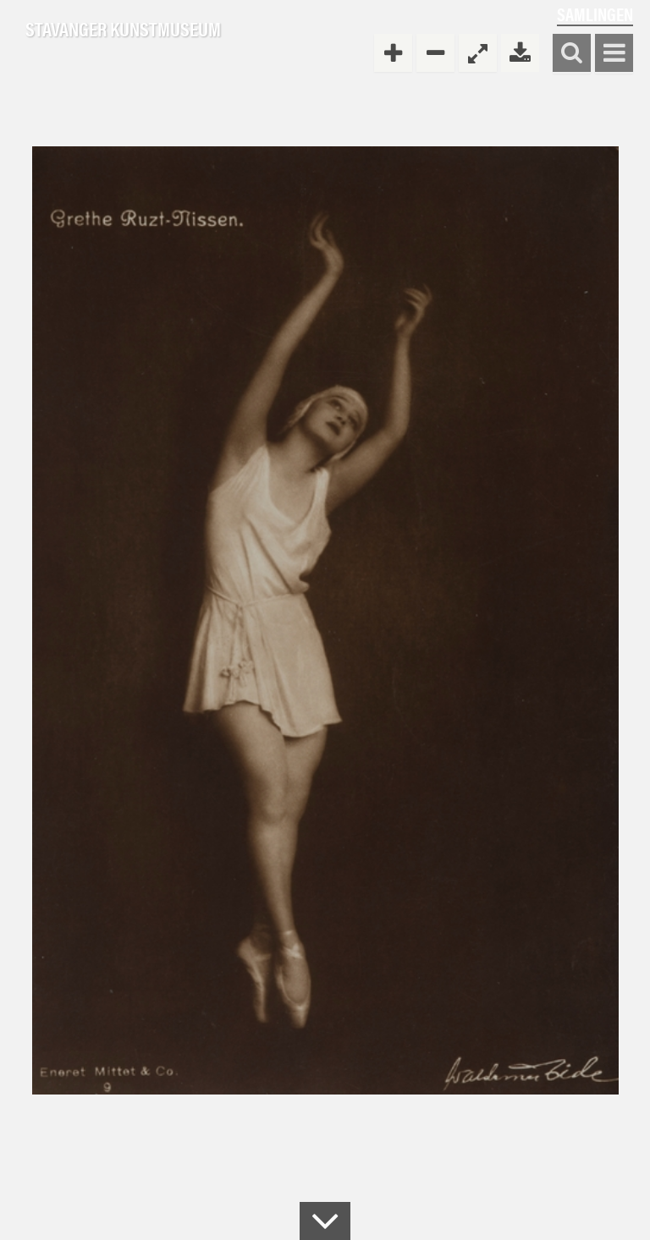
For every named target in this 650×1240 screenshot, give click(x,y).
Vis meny (614, 54)
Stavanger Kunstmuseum (123, 29)
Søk (572, 54)
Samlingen (595, 14)
